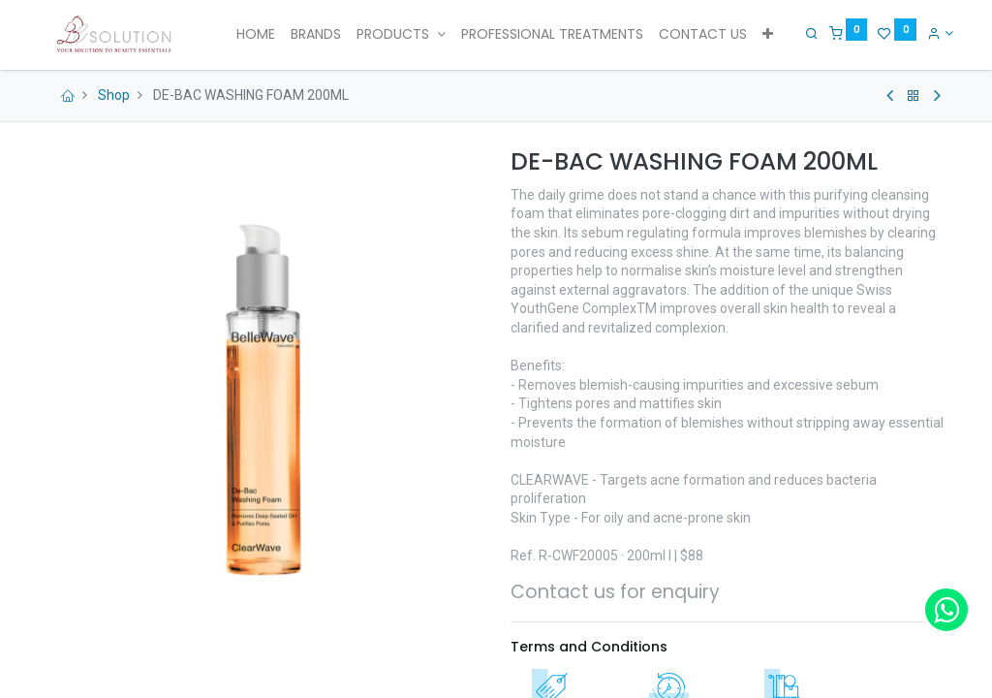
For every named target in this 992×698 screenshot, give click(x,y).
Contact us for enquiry (615, 592)
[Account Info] (933, 33)
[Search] (805, 33)
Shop (114, 95)
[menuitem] (256, 34)
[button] (768, 34)
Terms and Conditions (589, 646)
